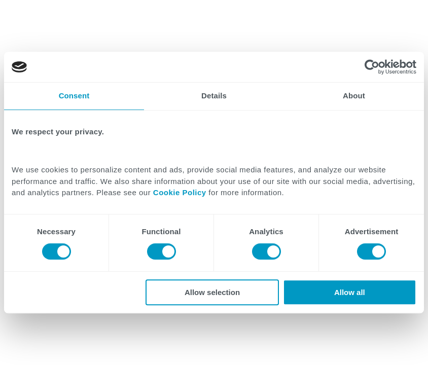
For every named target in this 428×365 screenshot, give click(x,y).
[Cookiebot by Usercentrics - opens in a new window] (372, 67)
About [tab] (354, 95)
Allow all (349, 292)
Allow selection (212, 292)
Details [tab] (214, 95)
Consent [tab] (74, 95)
